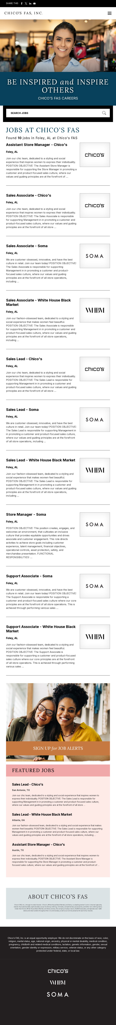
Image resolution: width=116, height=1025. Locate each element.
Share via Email (34, 3)
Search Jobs (19, 113)
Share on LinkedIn (30, 3)
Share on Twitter (26, 3)
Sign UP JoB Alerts (58, 748)
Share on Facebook (21, 3)
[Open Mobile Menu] (109, 13)
